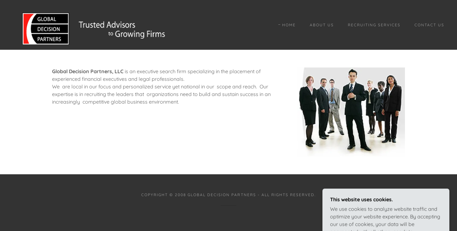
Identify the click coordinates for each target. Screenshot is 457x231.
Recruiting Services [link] (374, 24)
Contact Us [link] (429, 24)
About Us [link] (322, 24)
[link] (90, 24)
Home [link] (289, 24)
